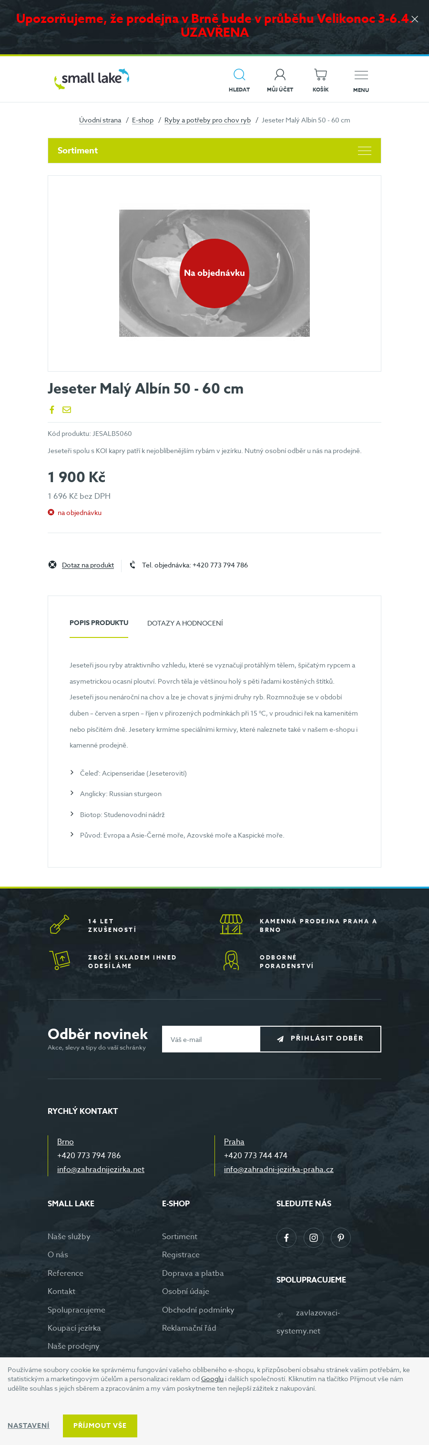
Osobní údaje (185, 1291)
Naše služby (69, 1237)
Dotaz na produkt (88, 565)
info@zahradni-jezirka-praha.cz (279, 1169)
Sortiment (214, 150)
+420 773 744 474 (255, 1156)
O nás (58, 1255)
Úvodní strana (100, 119)
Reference (65, 1273)
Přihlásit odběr (327, 1039)
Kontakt (61, 1291)
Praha (234, 1142)
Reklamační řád (189, 1328)
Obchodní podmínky (198, 1310)
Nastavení (29, 1426)
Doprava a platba (193, 1273)
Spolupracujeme (76, 1310)
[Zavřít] (415, 19)
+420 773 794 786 (89, 1156)
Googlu (212, 1378)
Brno (65, 1142)
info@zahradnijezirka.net (100, 1169)
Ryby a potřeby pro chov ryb (207, 119)
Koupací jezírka (74, 1328)
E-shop (142, 119)
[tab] (99, 626)
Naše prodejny (74, 1346)
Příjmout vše (100, 1426)
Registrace (181, 1255)
